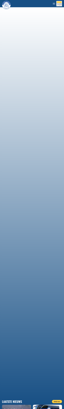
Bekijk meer (57, 401)
